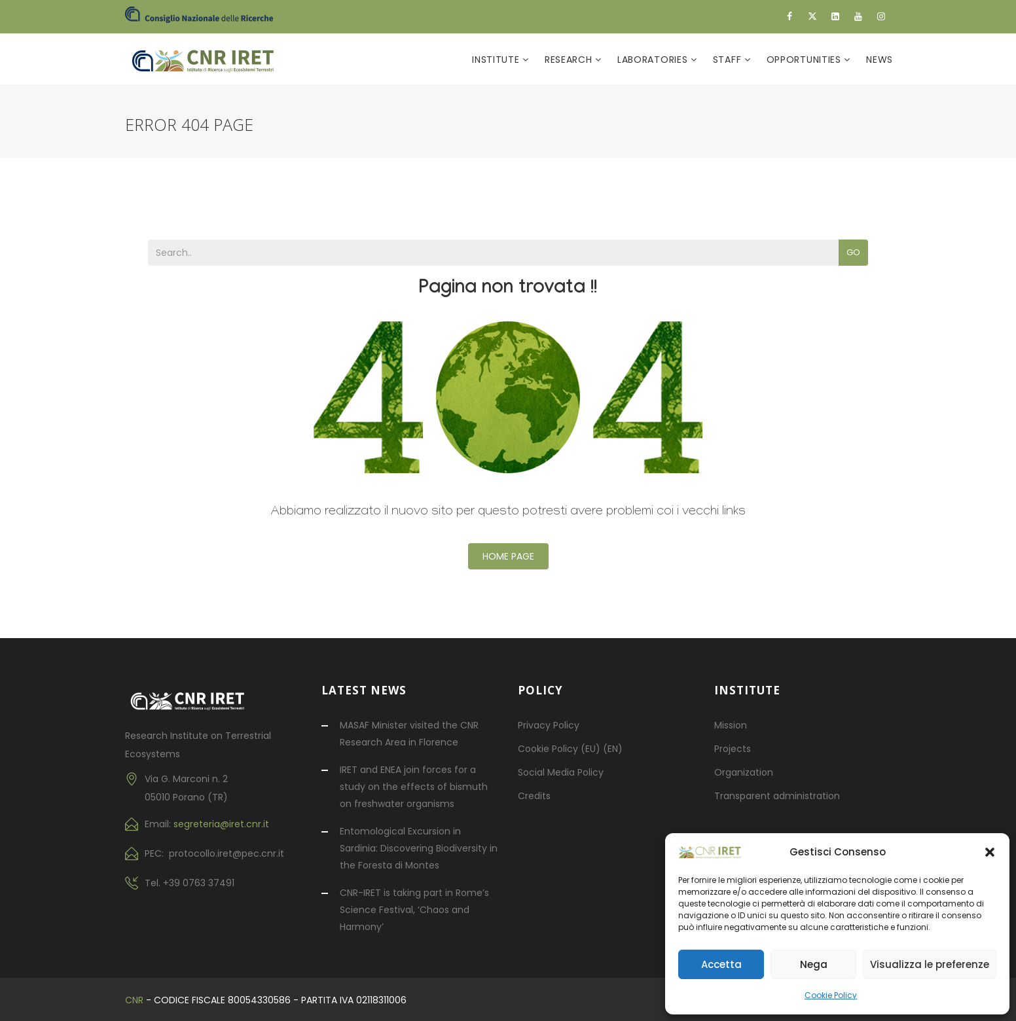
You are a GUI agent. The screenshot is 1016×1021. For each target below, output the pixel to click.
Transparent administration (777, 795)
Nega (813, 964)
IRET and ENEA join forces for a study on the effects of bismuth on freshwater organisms (414, 786)
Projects (732, 748)
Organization (743, 772)
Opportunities (805, 59)
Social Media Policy (561, 772)
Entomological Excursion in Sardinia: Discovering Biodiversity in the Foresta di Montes (419, 848)
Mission (730, 725)
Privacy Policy (548, 725)
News (879, 59)
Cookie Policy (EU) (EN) (570, 748)
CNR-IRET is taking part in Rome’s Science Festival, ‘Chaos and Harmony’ (414, 909)
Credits (534, 795)
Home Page (508, 556)
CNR (134, 1000)
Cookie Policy (831, 995)
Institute (497, 59)
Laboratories (654, 59)
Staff (728, 59)
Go (853, 252)
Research (570, 59)
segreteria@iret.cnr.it (221, 824)
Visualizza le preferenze (929, 964)
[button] (989, 852)
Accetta (721, 964)
